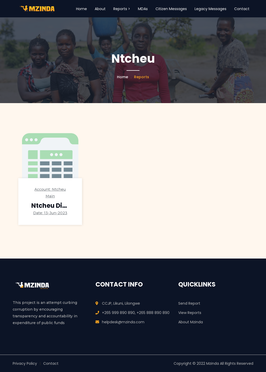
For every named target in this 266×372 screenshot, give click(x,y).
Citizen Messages (171, 8)
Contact (241, 8)
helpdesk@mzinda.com (123, 322)
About (100, 8)
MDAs (143, 8)
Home (81, 8)
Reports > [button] (121, 8)
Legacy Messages (210, 8)
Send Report (189, 303)
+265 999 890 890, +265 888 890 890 (135, 312)
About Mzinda (190, 322)
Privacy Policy (25, 363)
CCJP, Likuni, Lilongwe (121, 303)
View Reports (189, 312)
